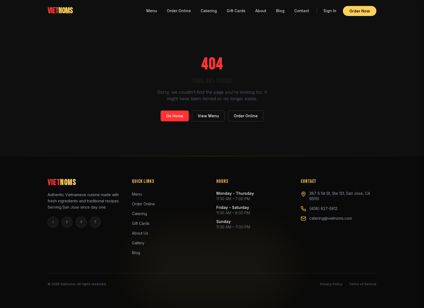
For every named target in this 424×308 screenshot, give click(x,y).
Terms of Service (362, 284)
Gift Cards (236, 7)
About (260, 7)
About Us (142, 233)
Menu (151, 7)
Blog (280, 7)
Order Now (359, 8)
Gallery (140, 243)
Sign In (329, 7)
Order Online (179, 7)
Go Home (174, 116)
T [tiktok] (95, 222)
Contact (301, 7)
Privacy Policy (331, 284)
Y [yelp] (81, 222)
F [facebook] (67, 222)
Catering (209, 7)
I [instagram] (53, 222)
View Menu (208, 116)
